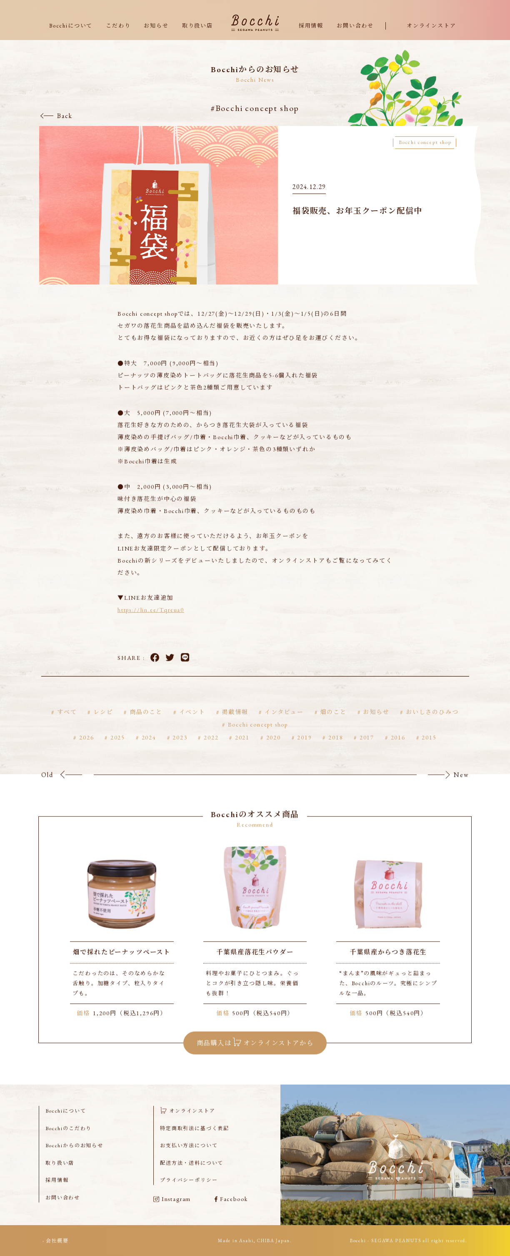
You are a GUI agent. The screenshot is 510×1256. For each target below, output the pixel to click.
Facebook (155, 669)
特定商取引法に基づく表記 (194, 1139)
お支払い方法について (189, 1156)
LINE (185, 669)
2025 (117, 749)
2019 (304, 749)
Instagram (172, 1210)
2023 (179, 749)
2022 (211, 749)
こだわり (118, 25)
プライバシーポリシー (189, 1191)
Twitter (170, 669)
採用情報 (311, 25)
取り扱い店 (197, 25)
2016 (398, 749)
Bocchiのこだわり (68, 1139)
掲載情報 (235, 723)
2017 (367, 749)
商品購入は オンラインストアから (255, 1053)
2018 (335, 749)
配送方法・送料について (191, 1174)
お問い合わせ (355, 25)
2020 (273, 749)
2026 (86, 749)
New (461, 786)
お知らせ (156, 25)
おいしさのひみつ (432, 723)
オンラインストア (431, 25)
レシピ (103, 723)
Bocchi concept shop (258, 736)
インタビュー (284, 723)
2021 (242, 749)
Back (64, 115)
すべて (67, 723)
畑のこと (333, 723)
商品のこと (146, 723)
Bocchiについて (70, 25)
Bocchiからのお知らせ (74, 1156)
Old (47, 786)
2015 (429, 749)
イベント (192, 723)
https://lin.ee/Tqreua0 (151, 621)
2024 (149, 749)
